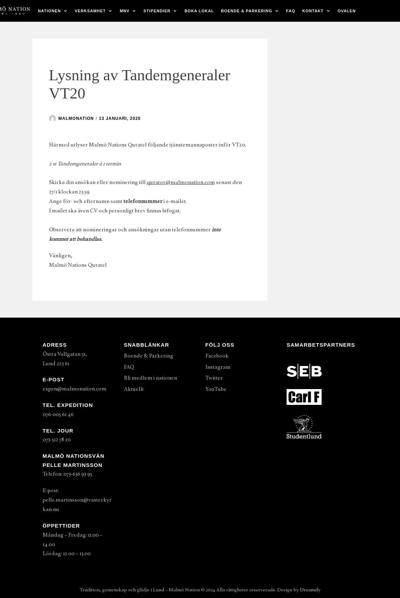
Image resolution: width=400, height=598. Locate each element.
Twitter (214, 378)
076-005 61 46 (58, 414)
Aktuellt (134, 389)
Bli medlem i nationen (150, 378)
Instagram (218, 367)
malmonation (76, 118)
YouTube (215, 389)
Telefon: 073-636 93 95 (67, 474)
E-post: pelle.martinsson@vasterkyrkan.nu (77, 499)
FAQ (290, 11)
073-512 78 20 (57, 439)
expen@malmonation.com (74, 389)
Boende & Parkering (148, 356)
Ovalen (347, 11)
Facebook (217, 356)
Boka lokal (199, 11)
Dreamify (310, 589)
